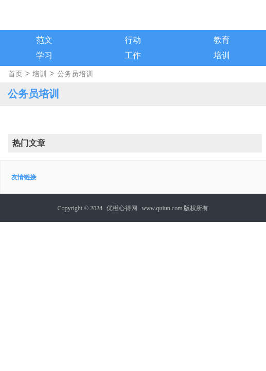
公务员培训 (75, 74)
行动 (133, 40)
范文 (44, 40)
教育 (222, 40)
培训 (222, 55)
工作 (133, 55)
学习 (44, 55)
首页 (15, 74)
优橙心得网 (122, 208)
